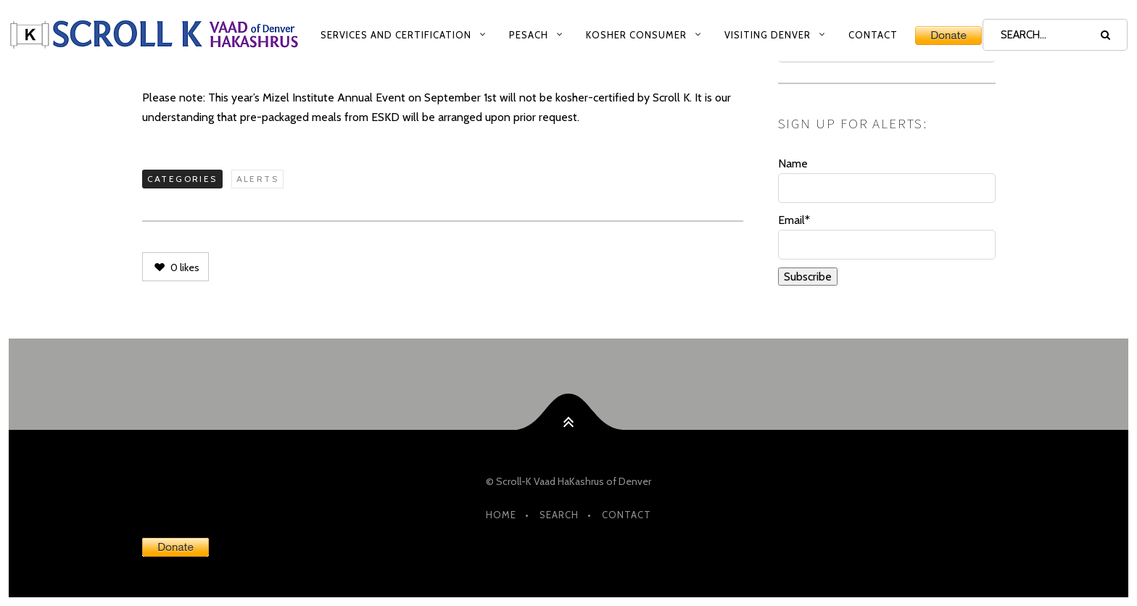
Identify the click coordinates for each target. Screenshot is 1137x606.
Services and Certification (396, 35)
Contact (873, 35)
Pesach (528, 35)
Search (559, 514)
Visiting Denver (767, 35)
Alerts (257, 178)
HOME (501, 514)
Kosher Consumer (636, 35)
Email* (887, 236)
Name (887, 180)
